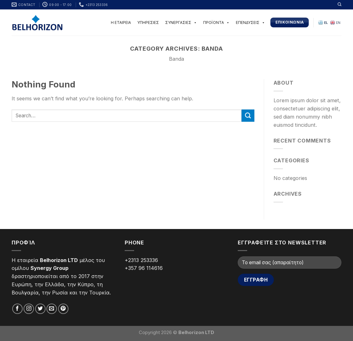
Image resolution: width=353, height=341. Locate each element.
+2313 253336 (141, 260)
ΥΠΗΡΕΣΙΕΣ (148, 22)
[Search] (339, 4)
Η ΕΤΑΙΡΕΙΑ (121, 22)
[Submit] (248, 115)
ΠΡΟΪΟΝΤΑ (216, 22)
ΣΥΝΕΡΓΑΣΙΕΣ (181, 22)
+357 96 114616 (144, 268)
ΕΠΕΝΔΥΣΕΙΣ (250, 22)
